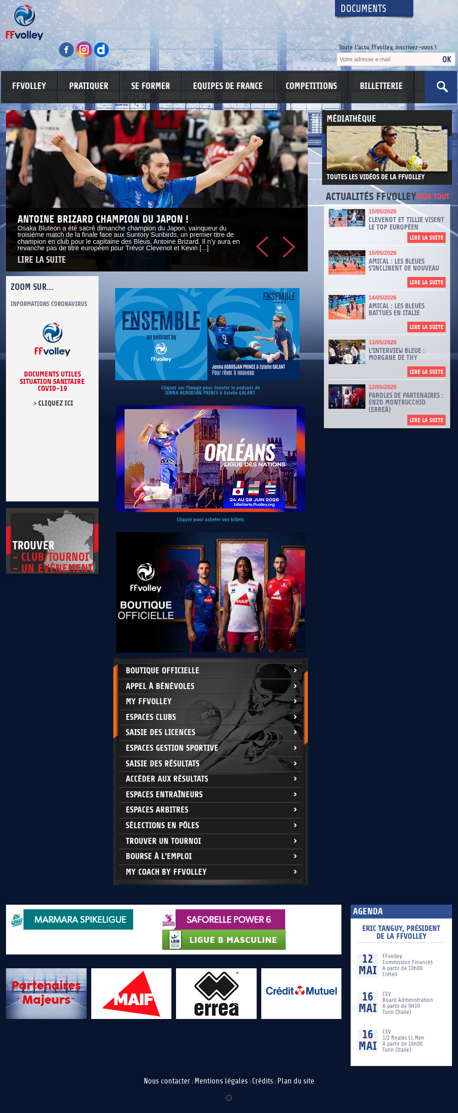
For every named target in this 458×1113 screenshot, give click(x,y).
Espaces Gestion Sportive (172, 748)
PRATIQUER (88, 86)
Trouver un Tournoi (163, 841)
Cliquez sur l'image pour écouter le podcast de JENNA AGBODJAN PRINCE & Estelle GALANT (210, 390)
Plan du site (295, 1081)
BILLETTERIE (381, 86)
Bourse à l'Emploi (159, 856)
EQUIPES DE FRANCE (228, 86)
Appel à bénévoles (160, 686)
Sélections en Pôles (162, 825)
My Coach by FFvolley (166, 872)
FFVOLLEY (29, 86)
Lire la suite (42, 260)
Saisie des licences (160, 732)
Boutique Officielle (163, 671)
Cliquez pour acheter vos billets (210, 520)
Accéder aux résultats (167, 779)
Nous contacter (167, 1081)
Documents (364, 9)
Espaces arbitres (157, 810)
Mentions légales (221, 1081)
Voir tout (433, 197)
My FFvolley (149, 702)
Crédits (262, 1081)
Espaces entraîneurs (164, 795)
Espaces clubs (151, 717)
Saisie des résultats (163, 764)
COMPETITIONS (311, 86)
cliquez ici (55, 403)
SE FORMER (150, 86)
